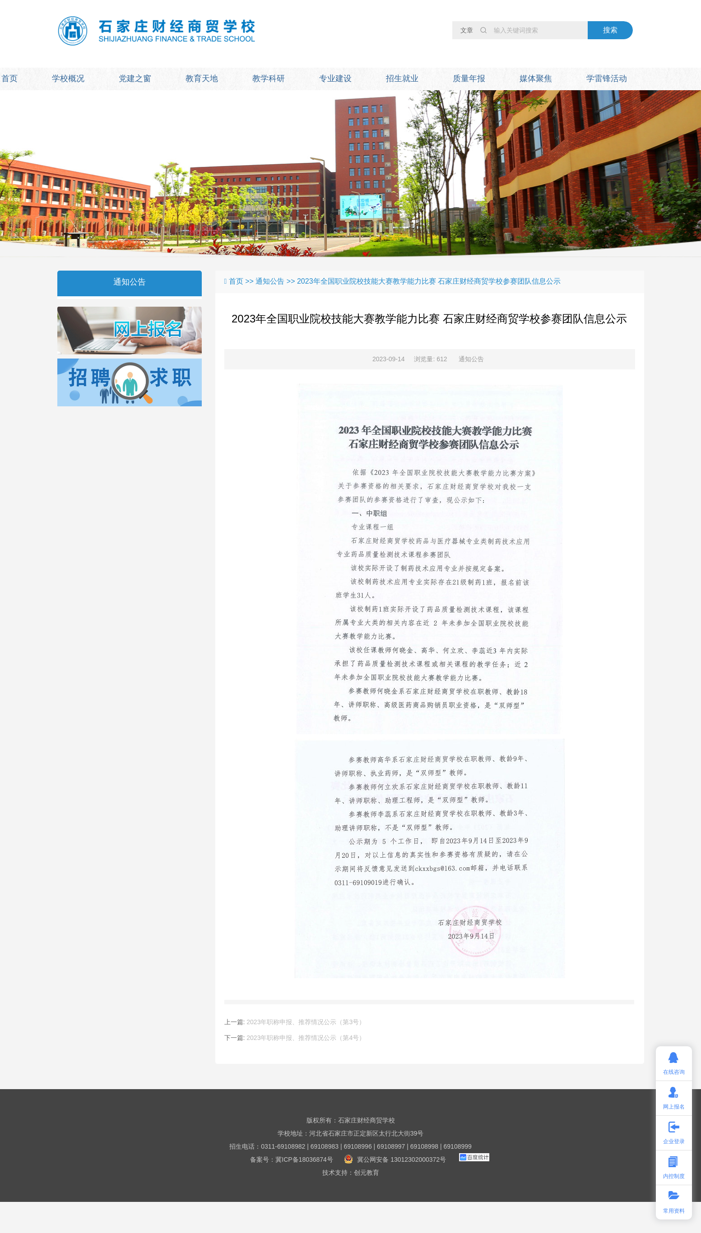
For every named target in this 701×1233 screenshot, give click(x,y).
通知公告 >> (276, 281)
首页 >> (242, 281)
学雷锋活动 (606, 78)
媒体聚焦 (536, 78)
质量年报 (469, 78)
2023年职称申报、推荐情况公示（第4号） (305, 1037)
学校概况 (68, 78)
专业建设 (335, 78)
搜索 (610, 30)
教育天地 (202, 78)
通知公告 (129, 281)
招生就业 (402, 78)
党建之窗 (135, 78)
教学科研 (268, 78)
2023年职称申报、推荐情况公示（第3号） (305, 1022)
